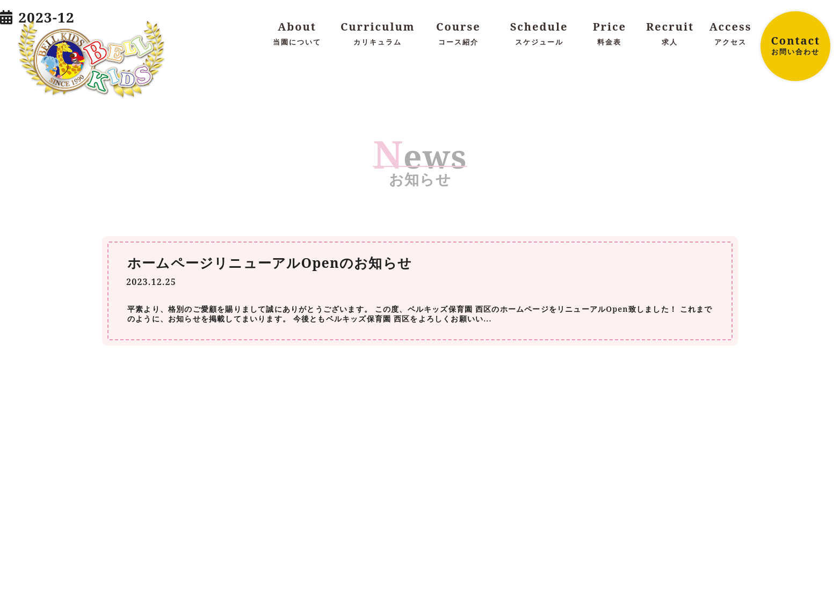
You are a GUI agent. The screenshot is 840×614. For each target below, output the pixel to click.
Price (610, 33)
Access (730, 33)
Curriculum (377, 33)
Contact (795, 45)
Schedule (538, 33)
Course (458, 33)
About (297, 33)
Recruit (670, 33)
